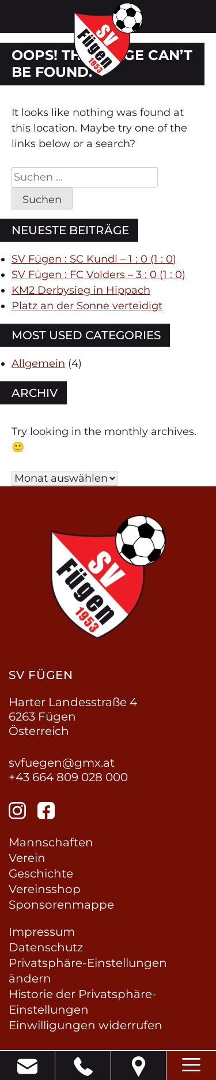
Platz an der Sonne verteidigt (87, 305)
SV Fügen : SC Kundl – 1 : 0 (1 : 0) (94, 259)
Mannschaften (51, 842)
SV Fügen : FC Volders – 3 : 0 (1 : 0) (98, 274)
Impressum (42, 932)
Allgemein (38, 363)
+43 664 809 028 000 (68, 777)
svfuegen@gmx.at (62, 763)
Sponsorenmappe (61, 905)
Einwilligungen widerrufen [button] (85, 1025)
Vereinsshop (45, 889)
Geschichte (41, 873)
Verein (27, 858)
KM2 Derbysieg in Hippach (81, 290)
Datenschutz (46, 947)
